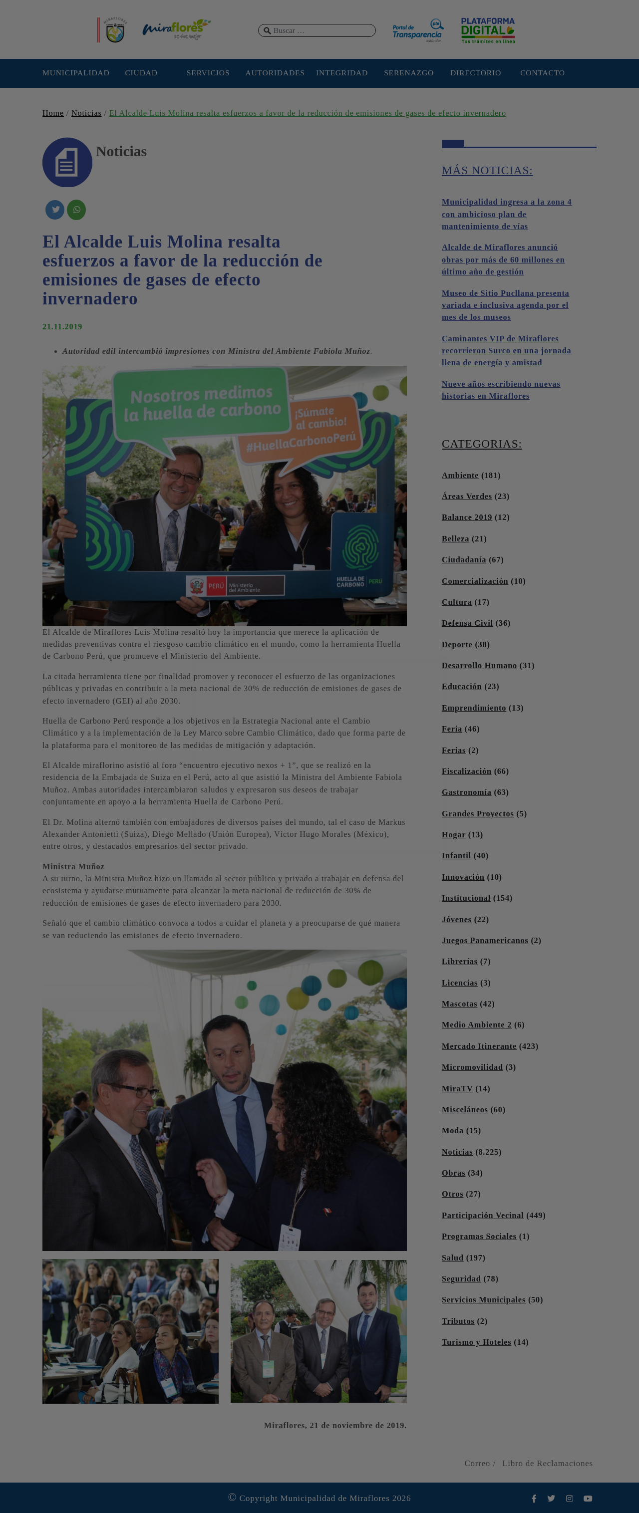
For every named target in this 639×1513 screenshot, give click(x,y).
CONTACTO (542, 72)
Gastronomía (467, 792)
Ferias (454, 750)
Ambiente (460, 475)
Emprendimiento (474, 708)
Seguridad (461, 1278)
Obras (453, 1173)
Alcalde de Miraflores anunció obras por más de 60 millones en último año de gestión (503, 259)
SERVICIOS (208, 72)
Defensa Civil (467, 623)
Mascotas (459, 1004)
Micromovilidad (472, 1067)
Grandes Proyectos (478, 813)
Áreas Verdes (467, 496)
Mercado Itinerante (479, 1046)
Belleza (455, 538)
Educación (462, 686)
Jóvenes (457, 919)
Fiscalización (467, 771)
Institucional (466, 898)
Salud (453, 1258)
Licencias (460, 983)
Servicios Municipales (484, 1299)
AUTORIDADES (275, 72)
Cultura (457, 602)
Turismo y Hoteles (476, 1342)
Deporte (457, 644)
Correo (477, 1463)
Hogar (454, 834)
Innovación (463, 877)
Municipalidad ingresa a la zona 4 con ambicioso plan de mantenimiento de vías (507, 214)
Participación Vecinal (483, 1215)
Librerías (460, 961)
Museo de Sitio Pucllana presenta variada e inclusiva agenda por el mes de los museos (506, 305)
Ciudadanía (464, 559)
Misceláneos (465, 1109)
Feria (452, 729)
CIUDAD (141, 72)
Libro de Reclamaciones (547, 1463)
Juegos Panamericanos (485, 940)
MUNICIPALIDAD (74, 72)
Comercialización (475, 581)
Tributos (458, 1321)
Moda (453, 1130)
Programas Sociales (479, 1236)
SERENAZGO (409, 72)
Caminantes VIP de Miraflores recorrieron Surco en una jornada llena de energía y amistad (506, 351)
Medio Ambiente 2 (477, 1024)
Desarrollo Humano (479, 665)
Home (53, 113)
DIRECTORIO (475, 72)
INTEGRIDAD (342, 72)
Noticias (86, 113)
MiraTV (457, 1088)
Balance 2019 (467, 517)
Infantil (456, 855)
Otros (452, 1194)
